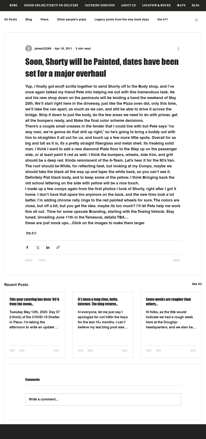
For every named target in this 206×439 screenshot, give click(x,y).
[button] (196, 19)
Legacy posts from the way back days (122, 19)
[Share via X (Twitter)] (38, 247)
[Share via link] (58, 247)
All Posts (10, 19)
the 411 (162, 19)
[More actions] (178, 48)
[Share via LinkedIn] (48, 247)
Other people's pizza (71, 19)
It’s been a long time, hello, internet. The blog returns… (98, 301)
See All (197, 284)
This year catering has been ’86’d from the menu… (34, 301)
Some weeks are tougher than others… (168, 301)
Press (45, 19)
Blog (28, 19)
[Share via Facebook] (27, 247)
